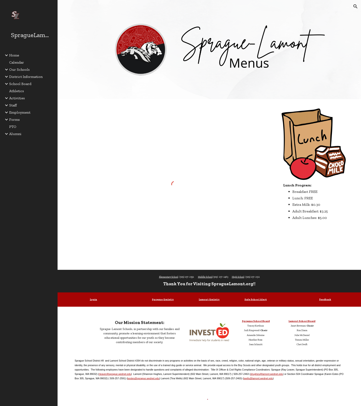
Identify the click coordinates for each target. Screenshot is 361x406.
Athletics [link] (16, 91)
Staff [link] (13, 105)
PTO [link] (12, 126)
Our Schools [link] (19, 69)
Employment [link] (19, 112)
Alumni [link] (15, 134)
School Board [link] (20, 84)
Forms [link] (14, 119)
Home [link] (14, 55)
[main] (313, 201)
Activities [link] (17, 98)
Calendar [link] (16, 62)
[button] (355, 6)
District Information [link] (26, 76)
